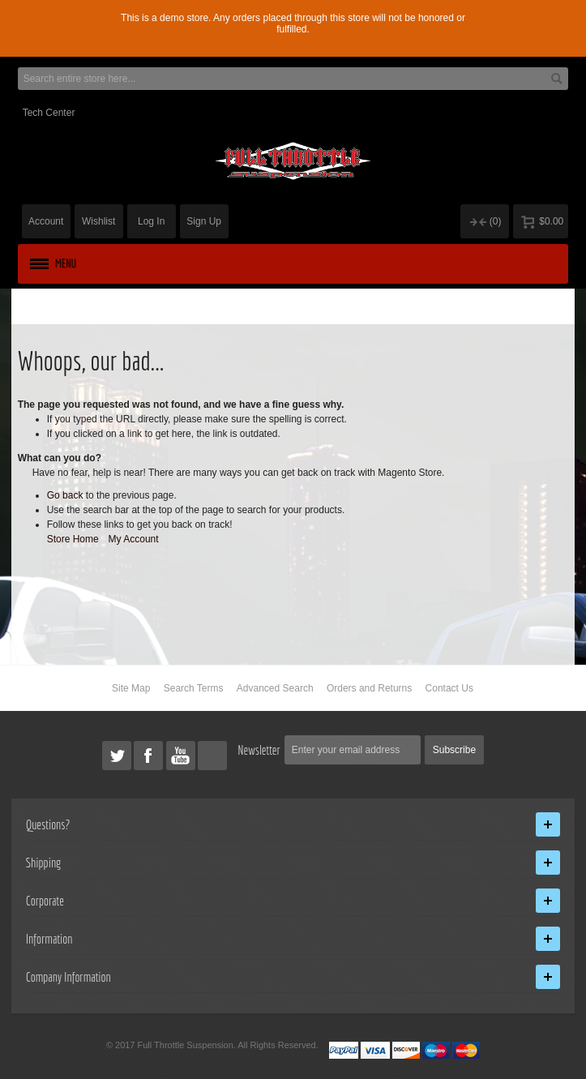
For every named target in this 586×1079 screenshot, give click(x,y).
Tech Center (49, 112)
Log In (151, 221)
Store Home (73, 539)
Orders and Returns (369, 688)
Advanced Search (275, 688)
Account (45, 221)
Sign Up (203, 221)
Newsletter (258, 750)
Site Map (131, 688)
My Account (134, 539)
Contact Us (449, 688)
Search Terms (194, 688)
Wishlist (98, 221)
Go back (65, 495)
